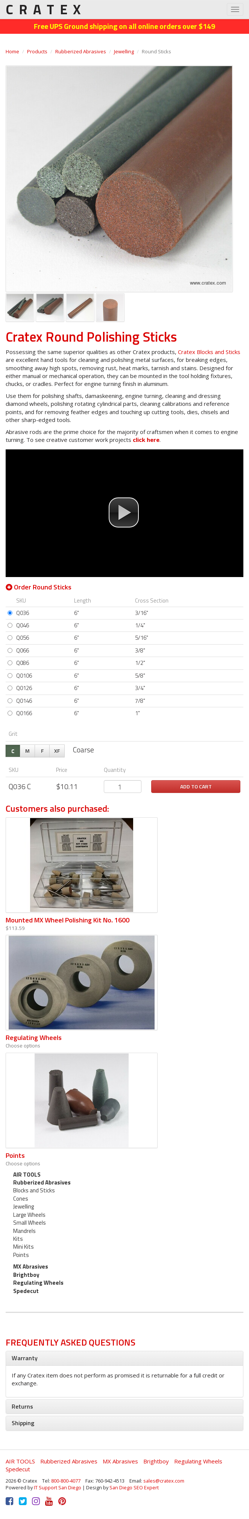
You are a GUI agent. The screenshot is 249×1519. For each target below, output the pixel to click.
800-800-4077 (65, 1480)
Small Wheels (29, 1222)
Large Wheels (29, 1214)
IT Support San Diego (57, 1487)
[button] (124, 512)
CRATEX (46, 9)
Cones (20, 1198)
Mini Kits (23, 1246)
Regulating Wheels (34, 1037)
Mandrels (24, 1231)
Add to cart (196, 786)
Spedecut (26, 1291)
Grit (13, 733)
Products (37, 51)
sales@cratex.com (163, 1480)
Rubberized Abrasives (80, 51)
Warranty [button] (25, 1357)
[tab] (124, 1358)
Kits (18, 1238)
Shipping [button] (23, 1422)
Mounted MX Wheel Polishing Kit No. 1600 (67, 920)
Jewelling (124, 51)
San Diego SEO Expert (134, 1487)
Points (15, 1155)
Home (12, 51)
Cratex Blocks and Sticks (209, 352)
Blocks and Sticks (34, 1190)
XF (57, 751)
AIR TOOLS (27, 1174)
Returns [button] (22, 1406)
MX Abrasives (30, 1266)
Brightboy (26, 1274)
